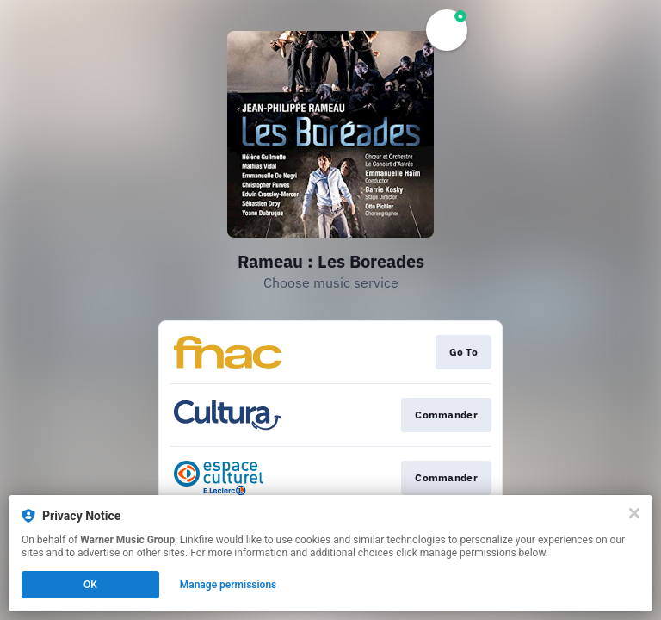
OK (90, 585)
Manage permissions (228, 585)
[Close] (634, 513)
